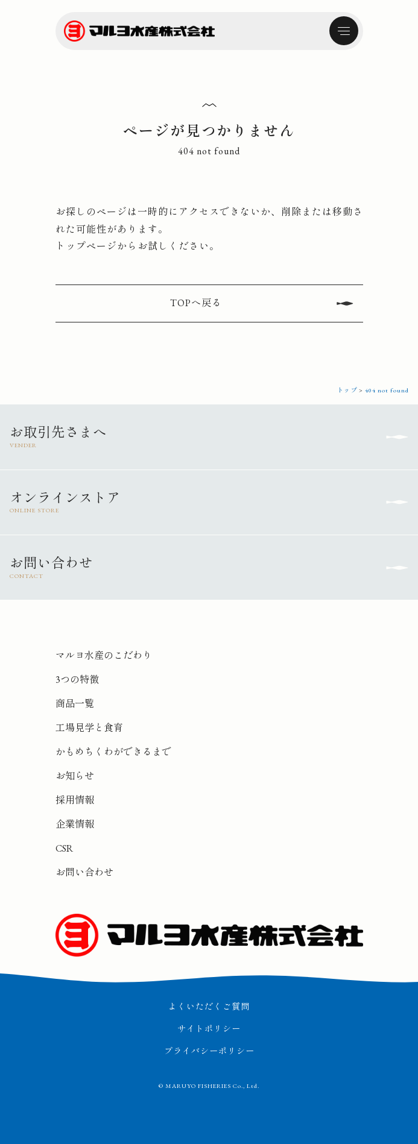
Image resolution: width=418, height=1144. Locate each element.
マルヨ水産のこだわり (103, 655)
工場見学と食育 (89, 727)
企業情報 (74, 824)
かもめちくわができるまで (113, 752)
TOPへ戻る (196, 303)
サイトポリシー (209, 1028)
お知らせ (74, 776)
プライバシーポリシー (209, 1051)
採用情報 (74, 800)
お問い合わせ (84, 872)
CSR (64, 848)
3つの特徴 (77, 679)
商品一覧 (74, 703)
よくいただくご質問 (209, 1006)
